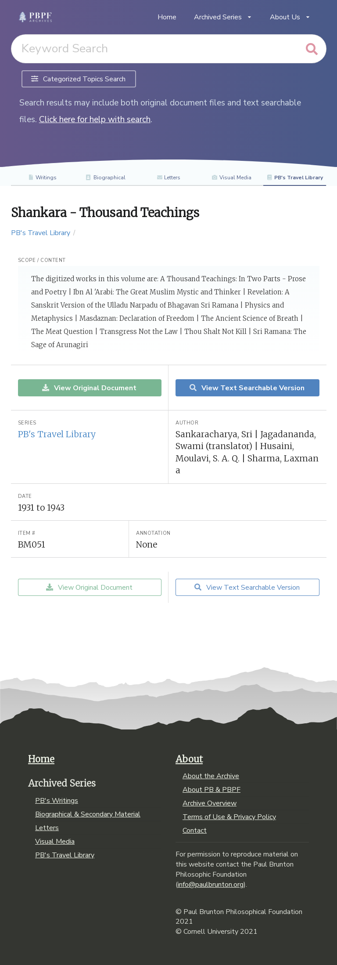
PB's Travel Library (294, 177)
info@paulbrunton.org (211, 884)
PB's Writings (56, 801)
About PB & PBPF (211, 789)
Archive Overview (210, 803)
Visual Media (231, 177)
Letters (169, 177)
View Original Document (88, 388)
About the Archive (211, 776)
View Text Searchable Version (247, 388)
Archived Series (223, 17)
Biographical (105, 177)
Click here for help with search (95, 119)
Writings (42, 177)
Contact (195, 830)
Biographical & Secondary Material (87, 814)
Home (167, 17)
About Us (290, 17)
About (189, 759)
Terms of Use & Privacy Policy (229, 817)
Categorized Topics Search (78, 79)
